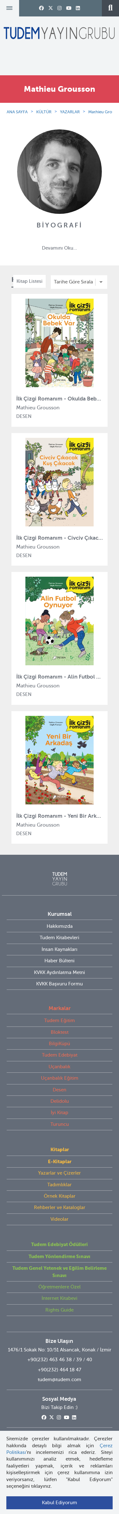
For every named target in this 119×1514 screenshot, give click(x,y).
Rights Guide (59, 1309)
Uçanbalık (59, 1066)
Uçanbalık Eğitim (59, 1078)
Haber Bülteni (59, 960)
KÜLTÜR (43, 111)
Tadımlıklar (59, 1184)
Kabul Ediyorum (59, 1502)
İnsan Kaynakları (59, 949)
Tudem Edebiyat (59, 1055)
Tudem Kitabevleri (59, 937)
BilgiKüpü (59, 1043)
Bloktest (60, 1032)
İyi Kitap (59, 1112)
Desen (59, 1089)
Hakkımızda (60, 926)
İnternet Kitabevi (59, 1298)
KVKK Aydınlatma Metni (59, 972)
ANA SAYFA (17, 111)
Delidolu (59, 1101)
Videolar (59, 1219)
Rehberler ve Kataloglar (59, 1207)
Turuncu (59, 1124)
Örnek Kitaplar (60, 1196)
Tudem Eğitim (59, 1020)
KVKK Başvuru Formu (59, 983)
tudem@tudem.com (59, 1379)
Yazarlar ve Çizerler (59, 1173)
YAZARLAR (70, 111)
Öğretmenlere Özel (59, 1286)
